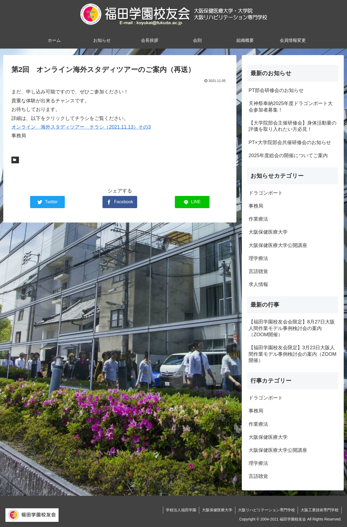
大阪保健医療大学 (217, 510)
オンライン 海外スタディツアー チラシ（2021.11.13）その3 (81, 127)
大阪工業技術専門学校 (320, 510)
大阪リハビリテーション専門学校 (266, 510)
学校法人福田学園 (181, 510)
